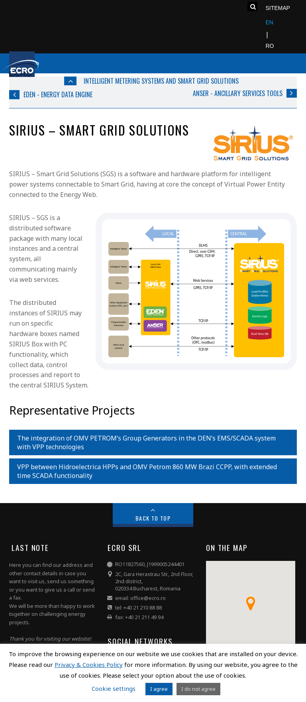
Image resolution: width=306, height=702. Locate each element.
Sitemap (277, 8)
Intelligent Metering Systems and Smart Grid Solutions (161, 81)
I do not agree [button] (198, 688)
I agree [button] (159, 688)
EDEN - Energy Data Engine (58, 94)
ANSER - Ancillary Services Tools (237, 93)
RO (269, 46)
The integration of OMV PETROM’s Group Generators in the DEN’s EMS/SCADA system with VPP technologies (146, 442)
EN (269, 22)
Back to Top (153, 518)
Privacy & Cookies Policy (89, 665)
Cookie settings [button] (113, 688)
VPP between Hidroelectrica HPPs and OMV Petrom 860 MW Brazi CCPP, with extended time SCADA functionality (147, 471)
